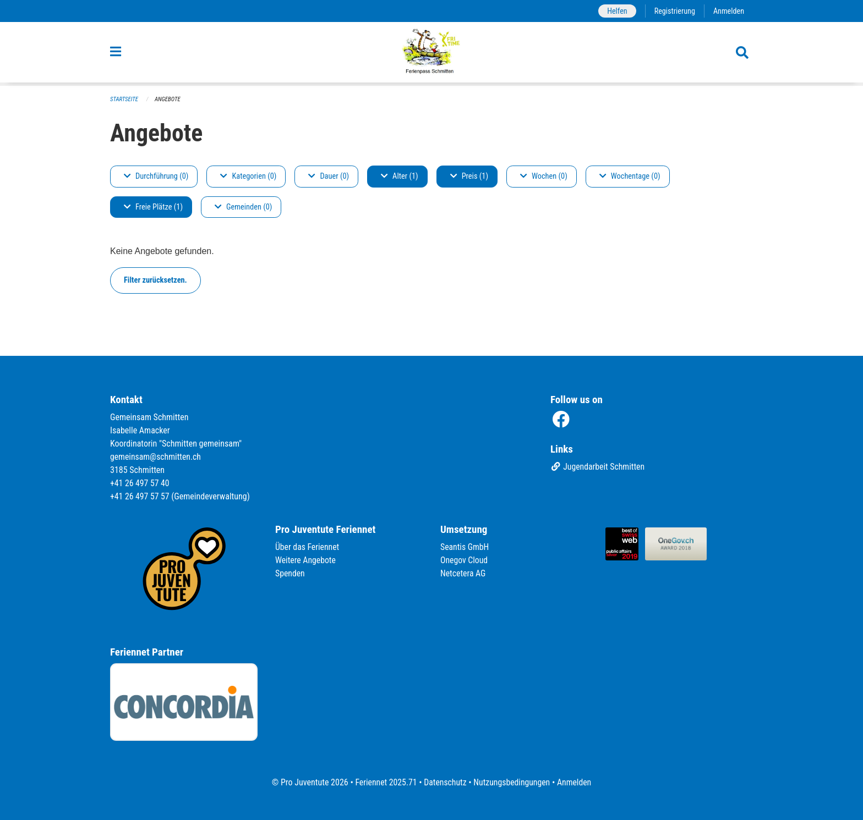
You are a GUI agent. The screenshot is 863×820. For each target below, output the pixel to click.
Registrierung (674, 10)
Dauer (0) (328, 176)
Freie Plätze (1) (153, 207)
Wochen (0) (543, 176)
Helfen (615, 10)
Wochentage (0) (629, 176)
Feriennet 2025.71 (384, 782)
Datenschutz (445, 782)
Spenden (290, 573)
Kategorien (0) (248, 176)
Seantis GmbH (465, 547)
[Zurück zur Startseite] (431, 53)
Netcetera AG (463, 573)
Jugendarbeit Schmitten (598, 467)
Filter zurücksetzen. (155, 280)
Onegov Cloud (464, 560)
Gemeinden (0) (243, 207)
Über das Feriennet (307, 547)
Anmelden (728, 10)
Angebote (168, 99)
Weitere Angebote (306, 560)
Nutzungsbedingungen (512, 782)
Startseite (124, 99)
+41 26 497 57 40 (140, 483)
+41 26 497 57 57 (140, 496)
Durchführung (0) (156, 176)
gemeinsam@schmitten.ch (156, 457)
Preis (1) (469, 176)
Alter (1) (399, 176)
